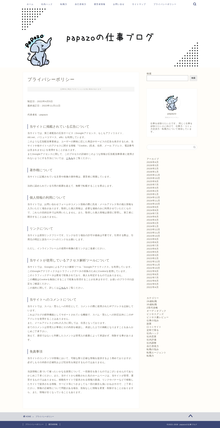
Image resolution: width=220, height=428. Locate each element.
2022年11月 (153, 264)
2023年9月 (153, 239)
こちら (69, 158)
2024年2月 (153, 223)
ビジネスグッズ (155, 314)
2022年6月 (153, 280)
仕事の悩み (153, 320)
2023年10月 (153, 236)
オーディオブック (156, 311)
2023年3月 (153, 255)
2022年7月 (153, 277)
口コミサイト (154, 327)
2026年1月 (153, 171)
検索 (149, 73)
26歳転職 (152, 301)
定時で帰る (153, 330)
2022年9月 (153, 271)
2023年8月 (153, 242)
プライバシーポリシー (165, 4)
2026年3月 (153, 165)
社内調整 (151, 343)
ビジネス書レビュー (158, 317)
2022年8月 (153, 274)
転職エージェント (156, 352)
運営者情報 (99, 4)
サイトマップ (139, 4)
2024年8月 (153, 210)
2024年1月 (153, 226)
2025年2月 (153, 191)
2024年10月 (153, 203)
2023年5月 (153, 252)
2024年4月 (153, 220)
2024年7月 (153, 213)
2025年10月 (153, 178)
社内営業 (151, 336)
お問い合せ (119, 4)
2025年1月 (153, 194)
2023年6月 (153, 248)
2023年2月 (153, 258)
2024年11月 (153, 200)
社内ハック (47, 4)
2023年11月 (153, 232)
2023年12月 (153, 229)
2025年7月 (153, 184)
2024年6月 (153, 216)
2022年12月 (153, 261)
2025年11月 (153, 175)
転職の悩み (153, 349)
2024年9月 (153, 207)
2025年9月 (153, 181)
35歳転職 (152, 304)
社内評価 (151, 339)
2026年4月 (153, 162)
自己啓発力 (80, 4)
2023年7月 (153, 245)
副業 (149, 323)
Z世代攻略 (152, 307)
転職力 (63, 4)
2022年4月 (153, 287)
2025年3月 (153, 187)
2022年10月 (153, 268)
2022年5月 (153, 284)
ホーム (30, 4)
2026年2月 (153, 168)
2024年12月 (153, 197)
